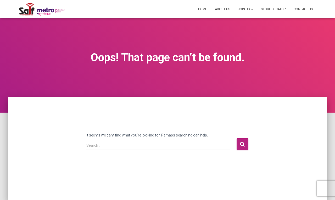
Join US (245, 9)
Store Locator (273, 9)
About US (222, 9)
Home (202, 9)
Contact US (303, 9)
